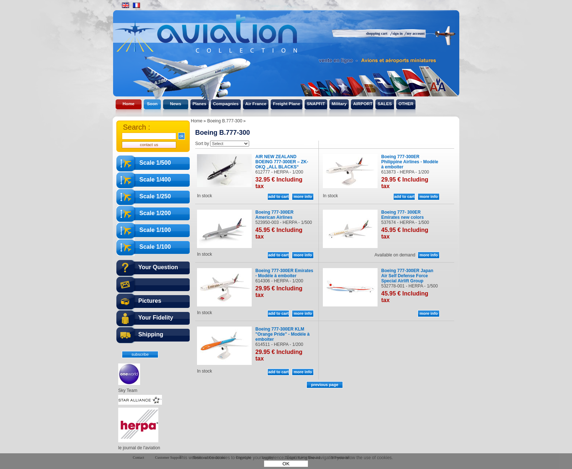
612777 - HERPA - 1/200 (279, 172)
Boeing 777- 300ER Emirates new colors (402, 215)
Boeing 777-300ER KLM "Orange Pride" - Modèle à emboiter (282, 334)
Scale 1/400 (155, 179)
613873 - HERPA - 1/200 (405, 172)
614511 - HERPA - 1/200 (279, 344)
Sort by (202, 143)
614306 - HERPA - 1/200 (279, 280)
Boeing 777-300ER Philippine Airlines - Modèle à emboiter (409, 161)
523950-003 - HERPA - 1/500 (283, 222)
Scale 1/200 (155, 213)
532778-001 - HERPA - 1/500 (409, 286)
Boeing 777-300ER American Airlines (274, 215)
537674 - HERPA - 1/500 (405, 222)
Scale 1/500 (155, 163)
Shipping (150, 334)
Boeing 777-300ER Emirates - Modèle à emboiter (284, 273)
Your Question (158, 267)
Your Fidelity (155, 317)
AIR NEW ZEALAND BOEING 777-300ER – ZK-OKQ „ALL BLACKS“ (281, 161)
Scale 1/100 (155, 230)
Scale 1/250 (155, 196)
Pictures (149, 301)
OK (285, 463)
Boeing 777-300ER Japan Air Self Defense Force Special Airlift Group (407, 275)
